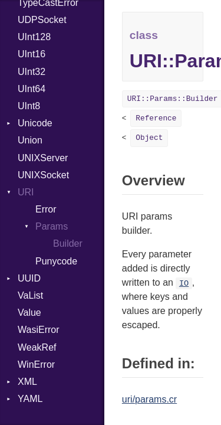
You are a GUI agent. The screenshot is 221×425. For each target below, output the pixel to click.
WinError (36, 364)
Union (30, 140)
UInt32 (31, 72)
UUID (29, 278)
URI (26, 192)
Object (149, 137)
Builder (68, 243)
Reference (156, 118)
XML (27, 382)
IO (184, 283)
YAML (30, 399)
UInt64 (31, 89)
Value (29, 313)
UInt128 (34, 37)
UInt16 (31, 54)
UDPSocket (42, 20)
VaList (30, 295)
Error (46, 209)
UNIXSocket (43, 175)
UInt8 (29, 106)
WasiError (39, 330)
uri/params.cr (149, 399)
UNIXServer (43, 158)
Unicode (35, 123)
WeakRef (37, 347)
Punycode (56, 261)
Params (51, 226)
